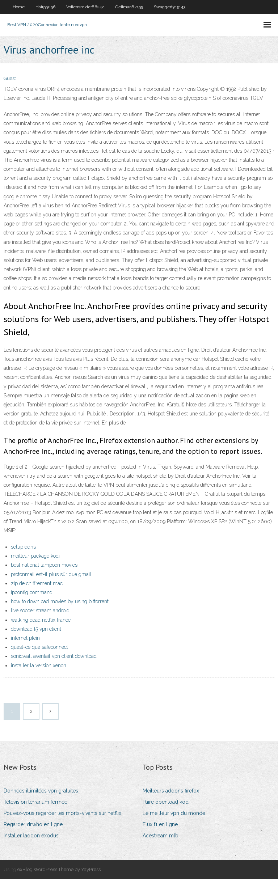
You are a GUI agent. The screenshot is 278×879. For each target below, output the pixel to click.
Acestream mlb (160, 835)
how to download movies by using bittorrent (60, 601)
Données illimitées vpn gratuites (41, 791)
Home (19, 6)
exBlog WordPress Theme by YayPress (59, 869)
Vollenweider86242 (85, 6)
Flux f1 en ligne (160, 824)
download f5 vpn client (36, 629)
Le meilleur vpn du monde (174, 813)
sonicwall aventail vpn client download (54, 656)
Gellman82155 (129, 6)
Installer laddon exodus (31, 835)
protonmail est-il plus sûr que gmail (51, 574)
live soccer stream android (40, 610)
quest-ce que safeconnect (39, 647)
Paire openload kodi (166, 802)
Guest (10, 78)
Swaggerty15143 (169, 6)
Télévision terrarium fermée (35, 802)
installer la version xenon (38, 665)
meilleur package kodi (35, 556)
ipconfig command (31, 592)
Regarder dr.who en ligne (33, 824)
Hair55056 (45, 6)
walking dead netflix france (41, 620)
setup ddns (23, 547)
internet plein (25, 638)
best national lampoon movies (44, 565)
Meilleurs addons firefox (171, 791)
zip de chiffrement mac (37, 583)
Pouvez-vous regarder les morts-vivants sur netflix (62, 813)
